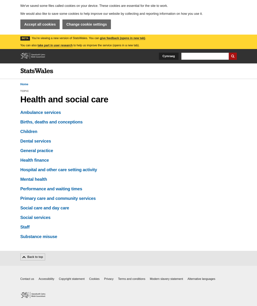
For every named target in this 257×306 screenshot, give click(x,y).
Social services (35, 217)
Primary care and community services (58, 198)
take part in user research (55, 45)
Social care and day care (44, 207)
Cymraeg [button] (168, 56)
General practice (36, 150)
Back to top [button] (35, 256)
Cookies (94, 278)
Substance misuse (38, 236)
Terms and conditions (131, 278)
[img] (36, 70)
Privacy (108, 278)
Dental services (35, 141)
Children (28, 131)
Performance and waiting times (51, 188)
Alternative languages (201, 278)
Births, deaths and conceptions (51, 121)
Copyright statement (72, 278)
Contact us (27, 278)
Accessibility (46, 278)
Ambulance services (40, 112)
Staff (25, 227)
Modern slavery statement (166, 278)
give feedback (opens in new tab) (122, 38)
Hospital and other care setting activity (58, 169)
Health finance (34, 160)
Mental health (33, 179)
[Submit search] (233, 56)
